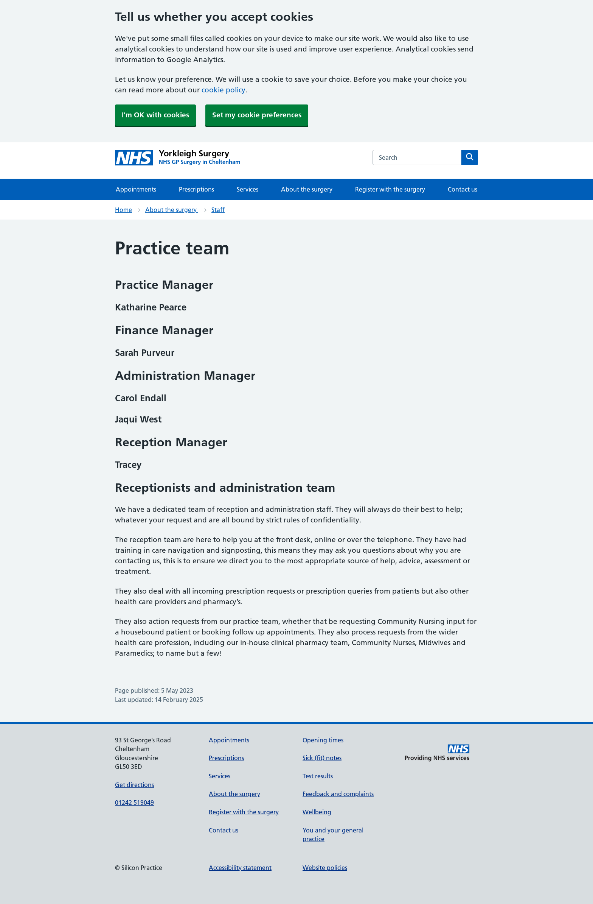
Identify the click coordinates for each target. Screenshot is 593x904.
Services (247, 189)
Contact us (462, 189)
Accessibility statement (240, 867)
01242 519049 (134, 802)
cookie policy (223, 90)
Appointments (136, 189)
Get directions (134, 785)
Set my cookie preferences (256, 115)
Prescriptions (196, 189)
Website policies (325, 867)
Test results (318, 776)
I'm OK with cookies (155, 115)
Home (123, 210)
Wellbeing (317, 812)
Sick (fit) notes (322, 758)
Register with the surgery (390, 189)
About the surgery (306, 189)
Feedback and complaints (338, 794)
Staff (218, 210)
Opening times (323, 740)
